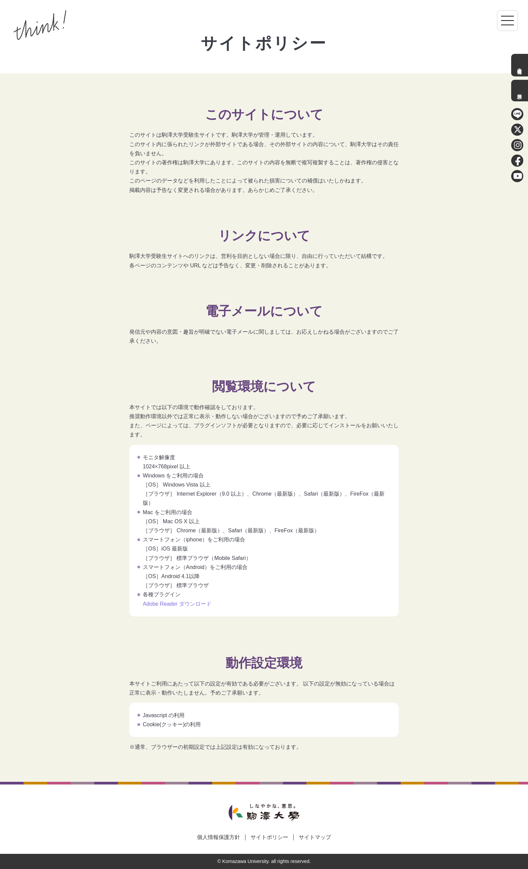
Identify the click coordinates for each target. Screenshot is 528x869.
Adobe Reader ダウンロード (177, 604)
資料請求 (519, 90)
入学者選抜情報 (519, 65)
